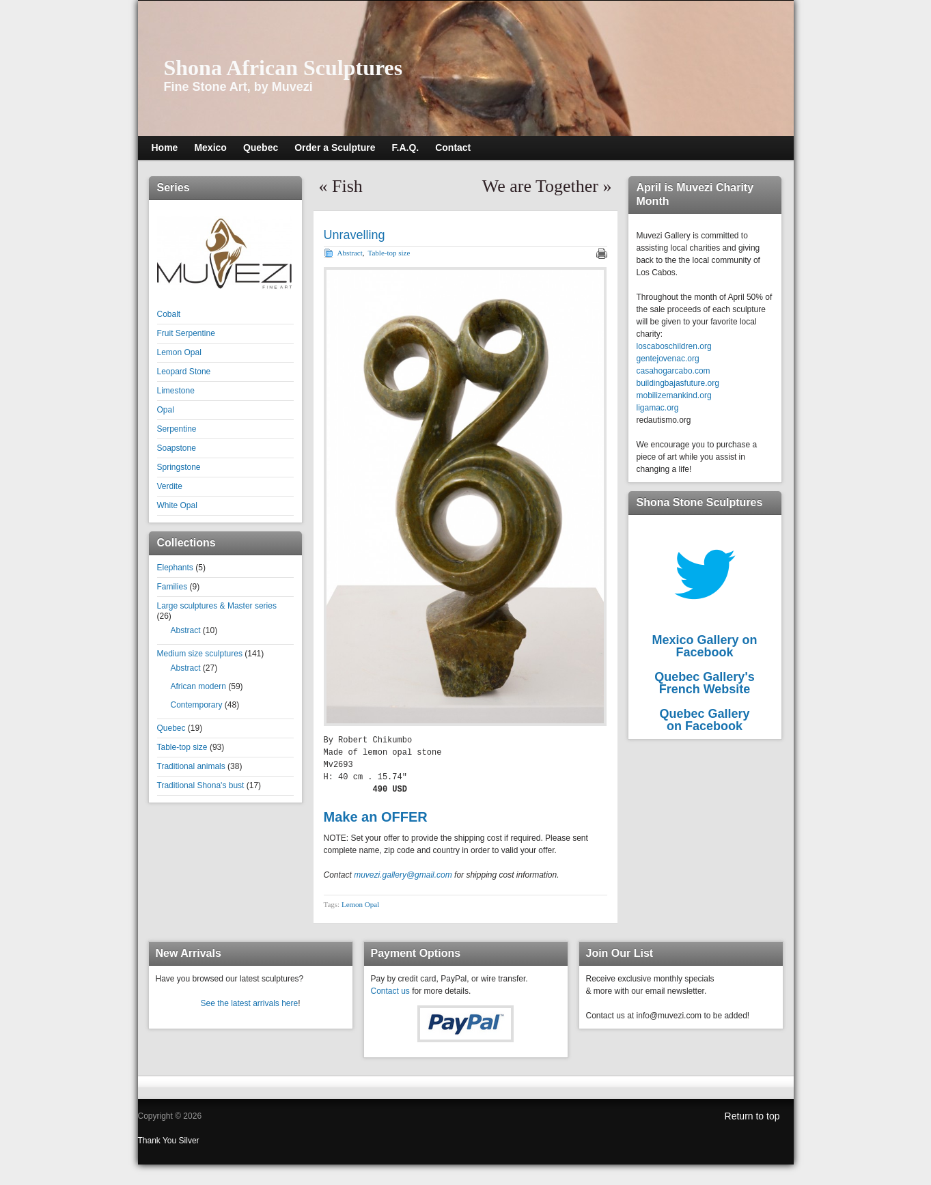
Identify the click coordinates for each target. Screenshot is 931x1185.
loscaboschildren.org (674, 346)
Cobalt (169, 314)
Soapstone (176, 448)
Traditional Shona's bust (201, 785)
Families (172, 586)
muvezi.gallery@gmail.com (403, 875)
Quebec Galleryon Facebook (704, 720)
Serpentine (177, 429)
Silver (189, 1140)
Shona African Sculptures (283, 67)
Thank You (158, 1140)
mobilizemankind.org (674, 395)
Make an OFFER (376, 816)
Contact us (390, 991)
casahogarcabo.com (673, 371)
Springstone (179, 467)
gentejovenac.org (668, 358)
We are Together (540, 186)
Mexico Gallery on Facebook (704, 646)
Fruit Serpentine (186, 333)
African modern (198, 686)
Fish (347, 186)
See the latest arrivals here (249, 1003)
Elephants (175, 567)
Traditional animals (191, 766)
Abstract (186, 630)
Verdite (169, 486)
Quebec (171, 728)
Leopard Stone (184, 371)
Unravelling (354, 235)
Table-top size (182, 747)
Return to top (752, 1116)
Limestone (176, 390)
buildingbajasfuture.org (678, 383)
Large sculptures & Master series (217, 606)
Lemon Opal (179, 352)
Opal (165, 410)
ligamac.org (658, 408)
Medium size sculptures (199, 653)
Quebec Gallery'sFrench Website (704, 683)
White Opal (177, 505)
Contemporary (197, 705)
